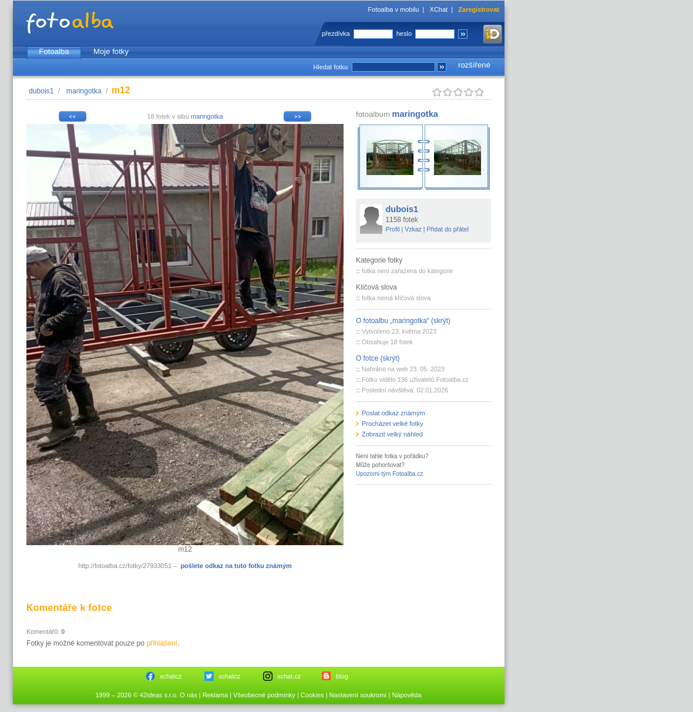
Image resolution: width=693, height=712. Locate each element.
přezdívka (336, 33)
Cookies (312, 694)
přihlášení (161, 643)
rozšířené (474, 65)
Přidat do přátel (447, 229)
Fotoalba (54, 51)
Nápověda (406, 694)
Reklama (215, 694)
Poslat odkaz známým (393, 413)
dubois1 (41, 91)
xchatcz (170, 676)
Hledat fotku (330, 66)
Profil (393, 229)
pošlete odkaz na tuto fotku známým (235, 565)
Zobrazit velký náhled (392, 434)
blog (342, 676)
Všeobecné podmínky (264, 694)
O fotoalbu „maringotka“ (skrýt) (403, 321)
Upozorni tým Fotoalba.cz (389, 474)
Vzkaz (413, 229)
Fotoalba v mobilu (393, 9)
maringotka (84, 91)
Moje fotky (111, 51)
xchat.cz (289, 676)
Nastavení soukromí (358, 694)
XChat (439, 9)
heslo (404, 33)
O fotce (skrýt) (378, 358)
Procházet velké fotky (392, 423)
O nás (188, 694)
